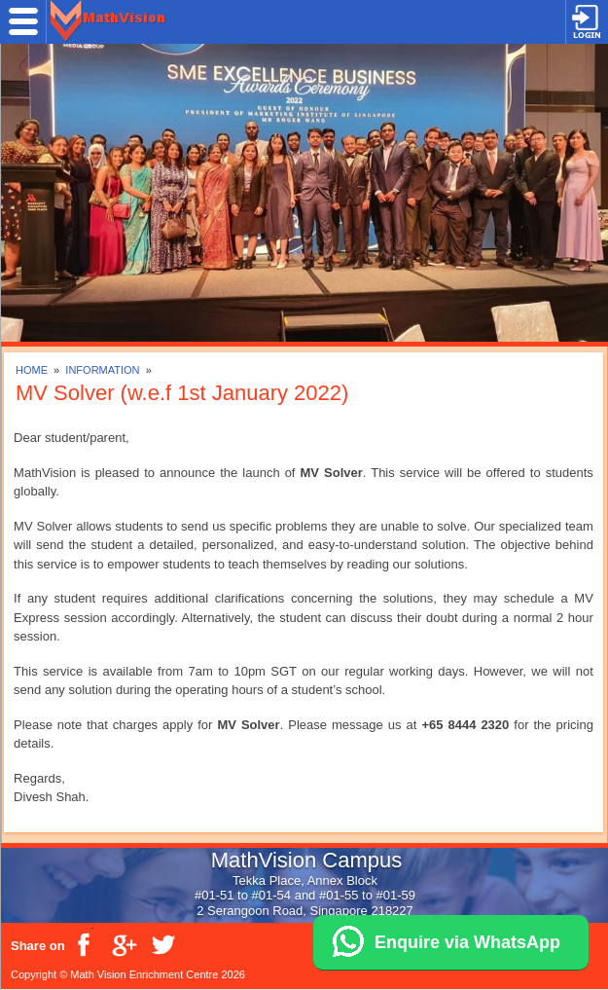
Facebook (84, 945)
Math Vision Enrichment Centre (144, 974)
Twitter (162, 945)
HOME (32, 370)
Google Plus (123, 945)
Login (586, 22)
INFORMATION (103, 370)
